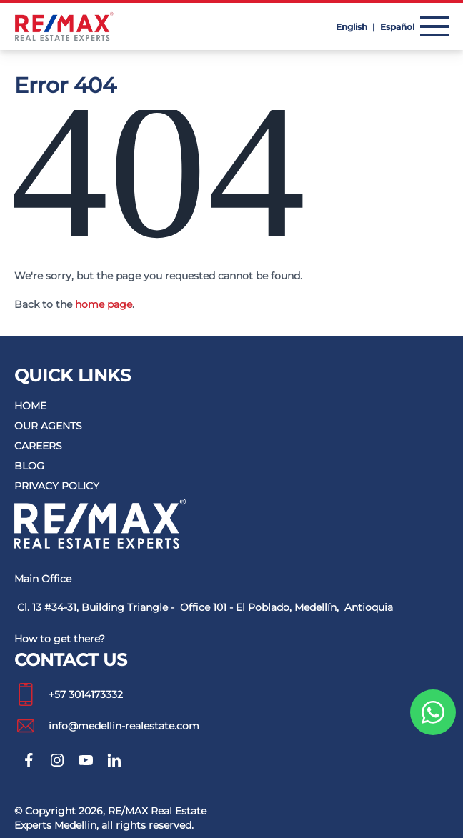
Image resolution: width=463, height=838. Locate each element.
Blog (29, 465)
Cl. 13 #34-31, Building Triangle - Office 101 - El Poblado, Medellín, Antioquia (205, 607)
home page (103, 304)
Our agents (48, 425)
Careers (38, 445)
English (352, 26)
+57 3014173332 (68, 694)
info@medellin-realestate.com (106, 725)
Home (30, 405)
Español (397, 26)
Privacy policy (56, 485)
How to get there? (59, 638)
